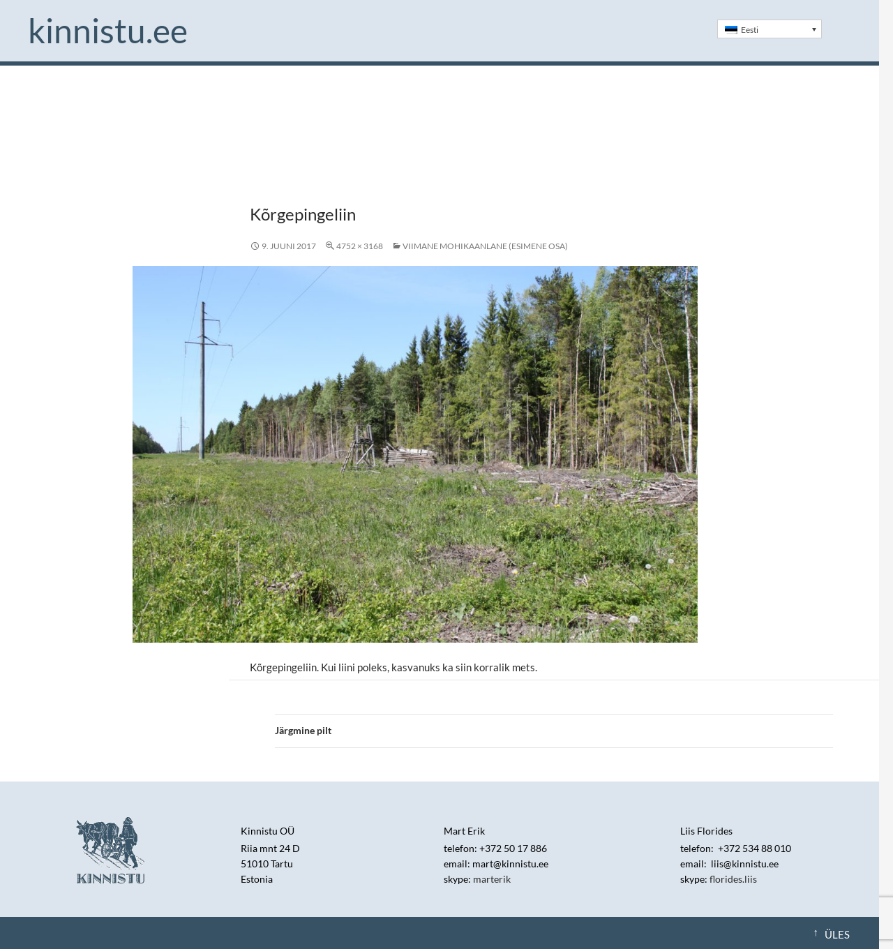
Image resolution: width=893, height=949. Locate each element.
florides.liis (733, 879)
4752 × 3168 (359, 246)
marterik (492, 879)
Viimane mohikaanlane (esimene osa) (485, 246)
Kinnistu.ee (108, 30)
